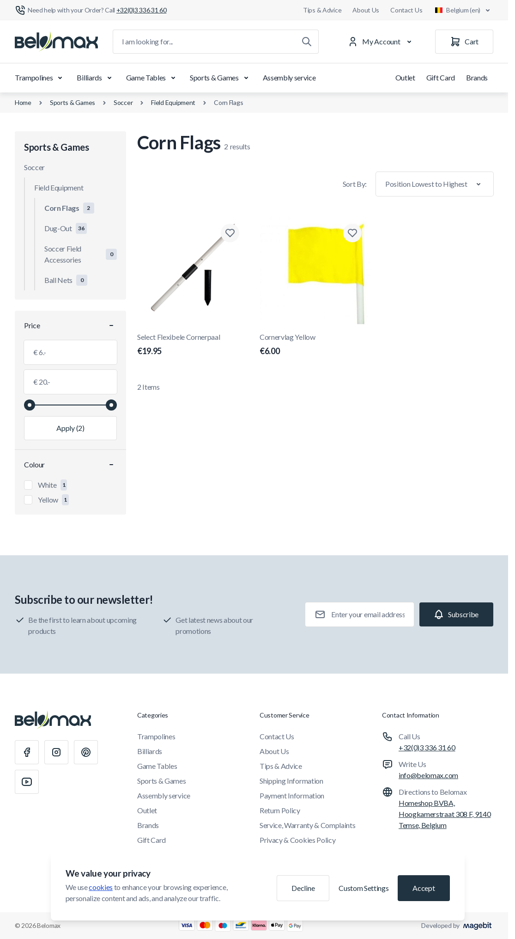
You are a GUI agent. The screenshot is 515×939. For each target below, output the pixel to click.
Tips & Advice (322, 10)
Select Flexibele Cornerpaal (192, 344)
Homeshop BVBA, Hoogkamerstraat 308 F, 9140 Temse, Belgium (445, 813)
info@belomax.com (428, 775)
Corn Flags (228, 102)
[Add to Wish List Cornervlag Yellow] (352, 233)
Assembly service (289, 77)
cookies (101, 887)
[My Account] (381, 42)
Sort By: (355, 183)
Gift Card (440, 77)
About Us (365, 10)
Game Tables (152, 77)
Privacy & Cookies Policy (297, 839)
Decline (303, 888)
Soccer (123, 102)
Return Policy (280, 810)
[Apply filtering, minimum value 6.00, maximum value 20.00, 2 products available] (70, 428)
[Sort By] (434, 184)
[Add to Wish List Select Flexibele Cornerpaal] (230, 233)
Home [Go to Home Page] (23, 102)
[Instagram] (56, 752)
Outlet (405, 77)
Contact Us (406, 10)
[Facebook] (27, 752)
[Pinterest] (86, 752)
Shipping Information (291, 780)
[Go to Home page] (56, 41)
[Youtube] (27, 782)
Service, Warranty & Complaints (307, 825)
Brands (477, 77)
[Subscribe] (456, 614)
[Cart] (464, 42)
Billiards (96, 77)
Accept (423, 888)
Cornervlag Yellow (315, 344)
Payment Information (292, 795)
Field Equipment (173, 102)
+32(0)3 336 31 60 (427, 747)
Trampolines (40, 77)
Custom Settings (363, 888)
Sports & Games (221, 77)
